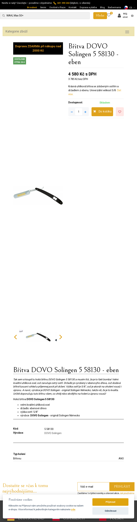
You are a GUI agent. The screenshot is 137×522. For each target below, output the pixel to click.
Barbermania (114, 7)
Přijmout (110, 502)
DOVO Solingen (53, 433)
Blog (102, 7)
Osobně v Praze (57, 7)
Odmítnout (110, 511)
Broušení (32, 7)
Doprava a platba (88, 7)
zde (73, 509)
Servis (43, 7)
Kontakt (73, 7)
